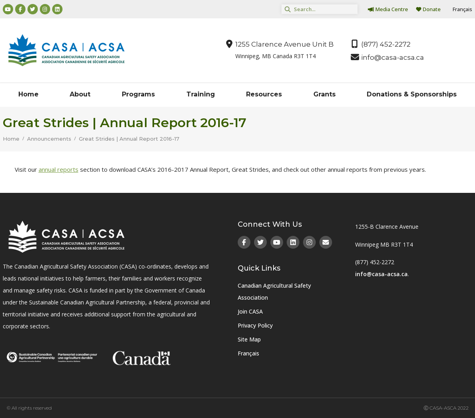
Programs (138, 94)
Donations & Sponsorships (412, 94)
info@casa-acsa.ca (381, 274)
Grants (324, 94)
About (80, 94)
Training (200, 94)
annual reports (58, 169)
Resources (264, 94)
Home (28, 94)
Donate (428, 9)
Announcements (49, 138)
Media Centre (388, 9)
